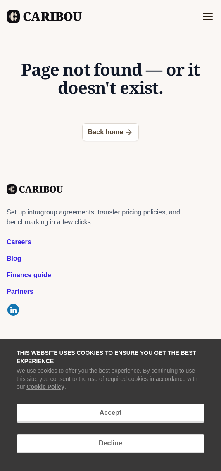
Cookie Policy (45, 386)
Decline (110, 443)
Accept (110, 412)
